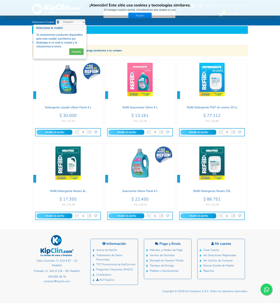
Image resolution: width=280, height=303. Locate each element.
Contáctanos (103, 272)
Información (114, 243)
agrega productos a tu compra (103, 50)
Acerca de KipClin (106, 250)
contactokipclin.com (57, 281)
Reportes (208, 268)
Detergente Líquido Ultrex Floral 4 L (68, 107)
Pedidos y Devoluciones (164, 268)
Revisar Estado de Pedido (218, 264)
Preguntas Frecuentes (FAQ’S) (114, 268)
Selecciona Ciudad (43, 22)
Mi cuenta (221, 243)
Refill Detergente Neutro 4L (68, 191)
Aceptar (76, 53)
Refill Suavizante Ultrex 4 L (140, 107)
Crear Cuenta (211, 250)
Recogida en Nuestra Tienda (166, 259)
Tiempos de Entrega (162, 264)
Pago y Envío (167, 243)
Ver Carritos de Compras (218, 259)
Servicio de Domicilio (162, 254)
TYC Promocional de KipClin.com (115, 263)
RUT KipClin (105, 277)
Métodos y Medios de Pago (166, 250)
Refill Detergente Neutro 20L (212, 191)
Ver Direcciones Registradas (219, 254)
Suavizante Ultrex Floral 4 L (140, 191)
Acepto (140, 15)
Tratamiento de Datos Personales (109, 257)
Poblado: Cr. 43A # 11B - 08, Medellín (57, 271)
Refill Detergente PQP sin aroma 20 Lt (212, 107)
